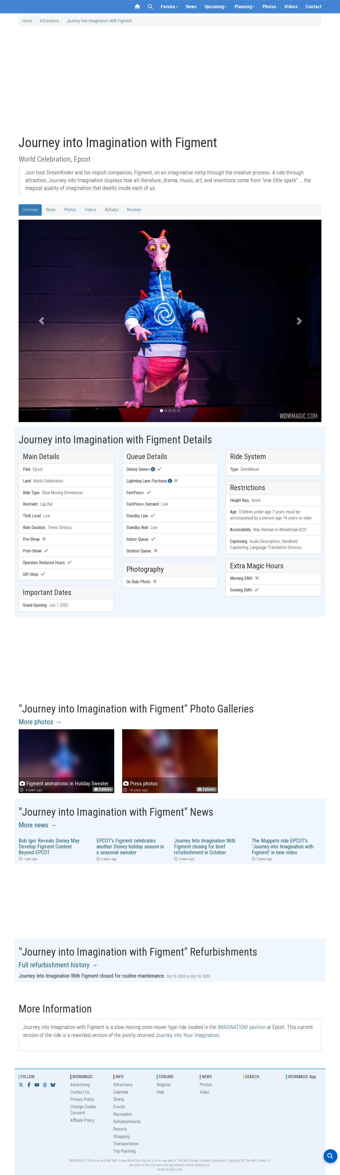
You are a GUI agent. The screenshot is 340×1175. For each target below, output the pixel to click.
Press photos (144, 783)
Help (160, 1092)
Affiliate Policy (82, 1120)
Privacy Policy (82, 1099)
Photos (269, 6)
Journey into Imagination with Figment (99, 20)
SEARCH (252, 1076)
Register (164, 1084)
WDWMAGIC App (302, 1076)
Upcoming (216, 6)
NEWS (207, 1076)
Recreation (122, 1114)
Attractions (49, 20)
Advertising (80, 1084)
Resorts (120, 1129)
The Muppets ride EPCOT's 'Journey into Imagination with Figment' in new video (282, 847)
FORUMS (166, 1076)
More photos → (40, 722)
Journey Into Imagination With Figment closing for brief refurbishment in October (204, 847)
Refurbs (111, 209)
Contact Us (80, 1092)
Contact (313, 6)
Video (204, 1092)
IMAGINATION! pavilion (242, 1027)
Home (27, 20)
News (191, 6)
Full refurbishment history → (58, 965)
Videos (291, 6)
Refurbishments (127, 1121)
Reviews (134, 209)
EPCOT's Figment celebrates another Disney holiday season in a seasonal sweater (130, 847)
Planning (244, 6)
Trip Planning (124, 1151)
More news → (38, 825)
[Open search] (330, 1156)
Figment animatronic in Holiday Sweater (64, 783)
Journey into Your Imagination (187, 1035)
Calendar (121, 1092)
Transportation (126, 1143)
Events (119, 1106)
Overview (30, 209)
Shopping (121, 1136)
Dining (118, 1099)
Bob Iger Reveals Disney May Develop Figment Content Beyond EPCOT (49, 847)
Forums (169, 6)
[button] (41, 321)
